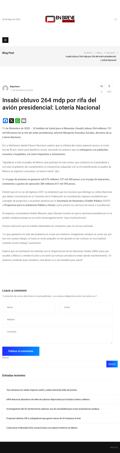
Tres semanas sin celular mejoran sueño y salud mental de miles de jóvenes (41, 390)
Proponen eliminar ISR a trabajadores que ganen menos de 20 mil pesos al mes (43, 418)
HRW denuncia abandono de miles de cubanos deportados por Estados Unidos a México (48, 399)
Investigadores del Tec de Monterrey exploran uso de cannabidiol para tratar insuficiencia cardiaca (52, 409)
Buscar (5, 357)
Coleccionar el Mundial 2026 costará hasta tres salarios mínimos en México (42, 428)
